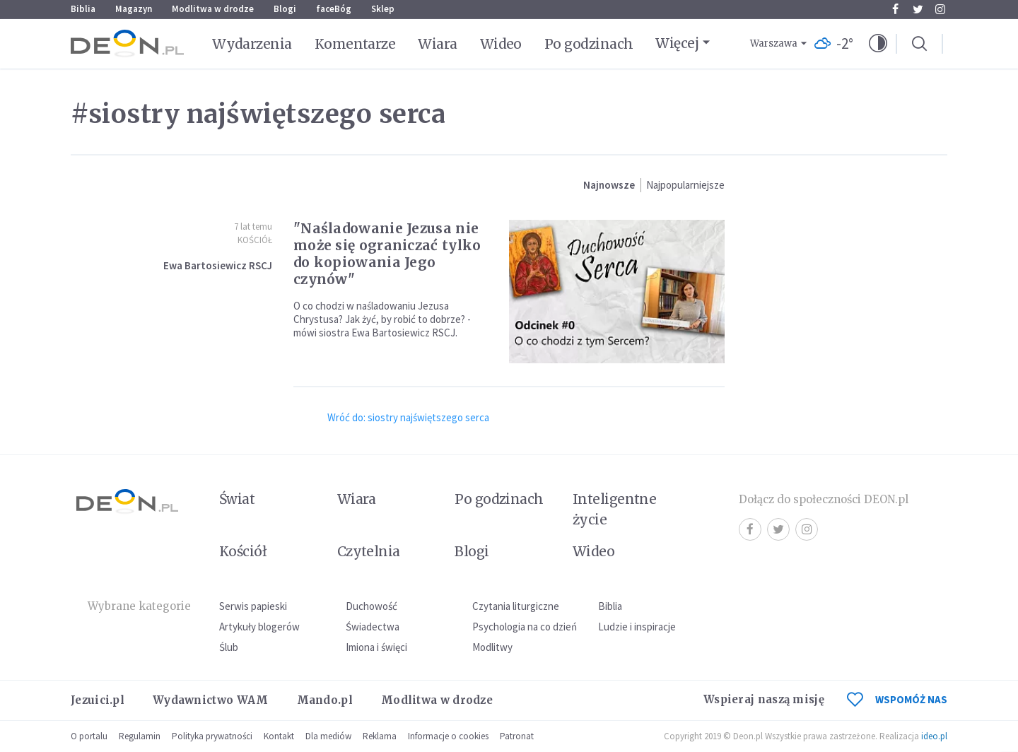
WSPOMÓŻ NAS (897, 699)
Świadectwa (372, 626)
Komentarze (355, 43)
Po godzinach (588, 43)
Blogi (285, 9)
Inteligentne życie (615, 509)
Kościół (255, 240)
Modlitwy (492, 647)
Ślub (228, 647)
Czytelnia (368, 551)
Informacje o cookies (448, 736)
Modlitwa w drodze (213, 9)
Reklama (380, 736)
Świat (237, 498)
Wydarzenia (252, 43)
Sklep (382, 9)
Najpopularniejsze (685, 185)
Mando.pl (325, 700)
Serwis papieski (253, 606)
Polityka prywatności (212, 736)
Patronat (517, 736)
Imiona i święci (376, 647)
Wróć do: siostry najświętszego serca (408, 417)
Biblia (83, 9)
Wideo (501, 43)
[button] (878, 44)
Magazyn (133, 9)
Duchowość (371, 606)
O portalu (89, 736)
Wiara (437, 43)
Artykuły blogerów (259, 626)
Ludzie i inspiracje (637, 626)
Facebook (895, 9)
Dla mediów (328, 736)
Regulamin (139, 736)
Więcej (676, 43)
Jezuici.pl (97, 700)
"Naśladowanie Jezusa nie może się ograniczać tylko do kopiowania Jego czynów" (387, 254)
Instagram (940, 9)
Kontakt (279, 736)
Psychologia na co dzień (524, 626)
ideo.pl (934, 736)
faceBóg (333, 9)
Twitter (918, 9)
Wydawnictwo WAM (211, 700)
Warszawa (773, 43)
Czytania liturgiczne (515, 606)
